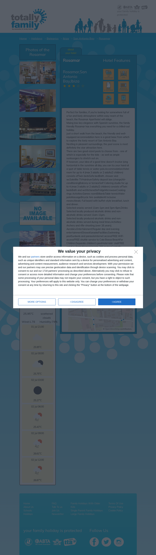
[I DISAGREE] (137, 253)
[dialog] (78, 277)
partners (35, 257)
